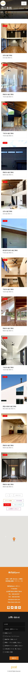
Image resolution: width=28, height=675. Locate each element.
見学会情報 (19, 500)
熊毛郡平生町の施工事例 (10, 250)
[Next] (11, 495)
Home (2, 12)
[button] (6, 537)
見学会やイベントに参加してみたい (13, 645)
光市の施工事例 (7, 55)
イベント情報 (8, 500)
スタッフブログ (18, 504)
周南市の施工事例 (8, 94)
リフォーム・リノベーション (11, 636)
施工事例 (5, 25)
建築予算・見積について (10, 639)
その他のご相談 (8, 652)
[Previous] (7, 495)
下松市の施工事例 (8, 133)
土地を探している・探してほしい (12, 649)
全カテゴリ (18, 495)
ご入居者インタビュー (13, 508)
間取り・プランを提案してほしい (12, 642)
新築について (7, 633)
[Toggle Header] (24, 3)
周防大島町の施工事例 (9, 406)
